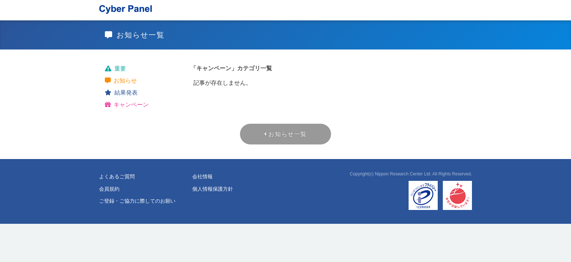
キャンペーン (131, 105)
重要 (120, 69)
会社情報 (202, 176)
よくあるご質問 (117, 176)
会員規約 (109, 189)
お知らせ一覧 (287, 134)
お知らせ (125, 81)
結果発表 (126, 93)
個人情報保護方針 (212, 189)
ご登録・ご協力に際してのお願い (137, 201)
